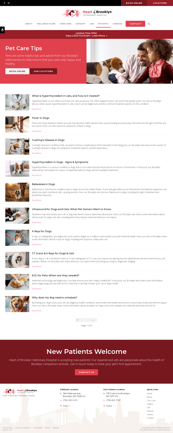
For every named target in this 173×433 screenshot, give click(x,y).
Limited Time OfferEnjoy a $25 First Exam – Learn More (85, 34)
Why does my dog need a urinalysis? (54, 297)
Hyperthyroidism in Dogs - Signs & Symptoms (60, 162)
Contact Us (86, 372)
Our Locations (43, 71)
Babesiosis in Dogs (43, 184)
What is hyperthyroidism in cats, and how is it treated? (66, 95)
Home (149, 393)
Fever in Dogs (40, 118)
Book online (134, 3)
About (29, 24)
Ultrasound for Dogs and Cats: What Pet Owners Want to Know (71, 209)
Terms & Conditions (22, 428)
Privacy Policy (8, 428)
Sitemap (56, 428)
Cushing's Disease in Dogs (48, 140)
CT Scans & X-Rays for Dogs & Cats (53, 253)
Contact (135, 24)
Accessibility (37, 428)
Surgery (80, 24)
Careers (117, 24)
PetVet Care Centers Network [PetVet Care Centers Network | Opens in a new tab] (159, 430)
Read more (36, 109)
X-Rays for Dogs (42, 231)
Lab (92, 24)
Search (47, 428)
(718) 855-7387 (113, 400)
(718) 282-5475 (70, 400)
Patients (103, 24)
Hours (66, 405)
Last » (93, 320)
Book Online (17, 71)
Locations (160, 3)
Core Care (65, 24)
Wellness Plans (46, 24)
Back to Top (7, 430)
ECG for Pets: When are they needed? (55, 275)
